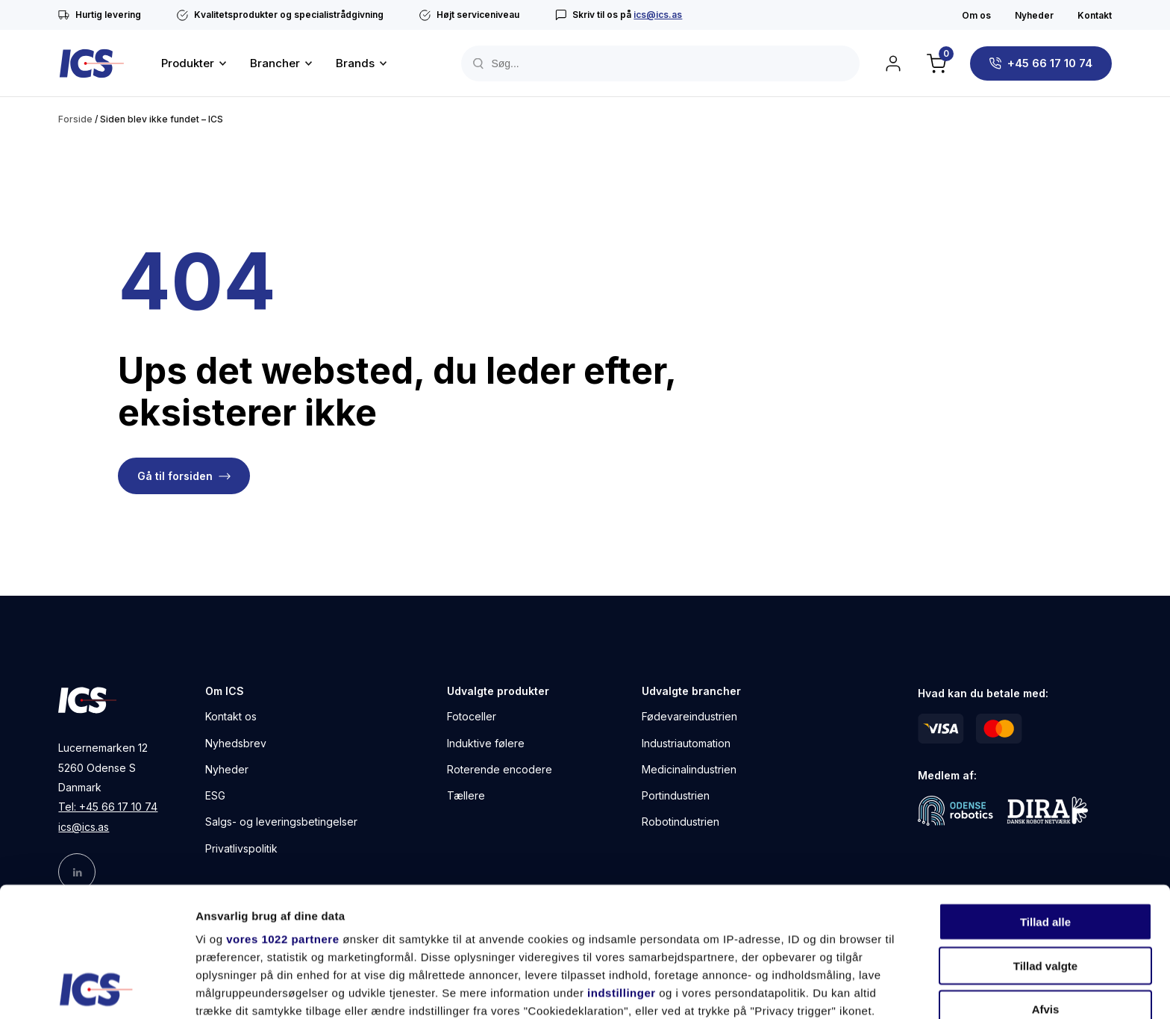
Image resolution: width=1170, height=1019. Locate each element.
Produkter (187, 63)
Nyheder (1034, 15)
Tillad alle (1045, 800)
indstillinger (621, 871)
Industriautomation (686, 743)
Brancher (275, 63)
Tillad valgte (1045, 844)
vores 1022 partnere (282, 817)
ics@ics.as (658, 14)
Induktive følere (486, 743)
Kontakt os (231, 716)
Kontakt (1094, 15)
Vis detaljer (775, 989)
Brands (355, 63)
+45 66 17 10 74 (1049, 63)
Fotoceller (471, 716)
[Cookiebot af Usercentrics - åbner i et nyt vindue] (96, 990)
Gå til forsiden (175, 476)
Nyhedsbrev (235, 743)
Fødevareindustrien (689, 716)
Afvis (1046, 888)
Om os (976, 15)
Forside (75, 119)
